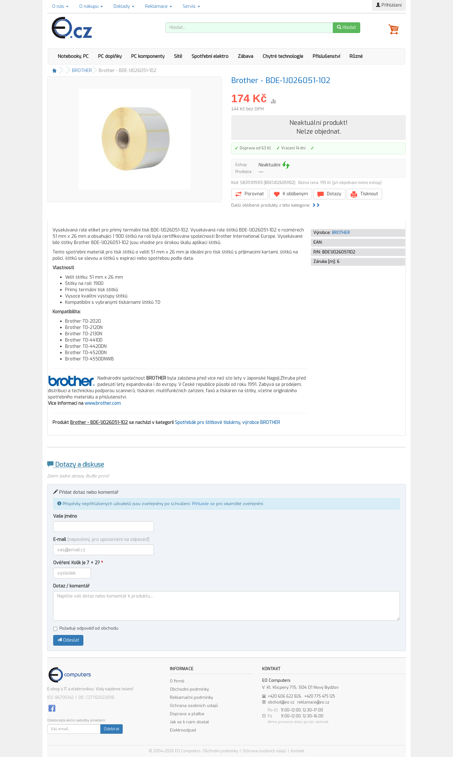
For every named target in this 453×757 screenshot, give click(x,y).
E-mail (101, 540)
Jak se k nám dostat (189, 722)
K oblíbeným (290, 194)
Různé (356, 56)
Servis (191, 6)
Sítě (178, 56)
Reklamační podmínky (191, 697)
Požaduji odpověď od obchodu (85, 628)
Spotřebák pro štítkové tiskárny (207, 423)
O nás (60, 6)
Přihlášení (389, 5)
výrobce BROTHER (261, 423)
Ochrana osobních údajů (194, 705)
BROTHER (82, 71)
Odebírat (111, 729)
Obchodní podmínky (189, 689)
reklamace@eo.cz (313, 702)
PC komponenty (148, 56)
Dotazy (329, 194)
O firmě (177, 681)
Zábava (245, 56)
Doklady (124, 6)
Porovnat (249, 194)
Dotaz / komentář (71, 586)
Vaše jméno (65, 516)
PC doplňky (110, 56)
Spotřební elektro (210, 56)
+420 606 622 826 (284, 696)
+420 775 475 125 (319, 696)
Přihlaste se (203, 503)
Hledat (346, 28)
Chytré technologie (283, 56)
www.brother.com (103, 403)
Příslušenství (326, 56)
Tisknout (364, 194)
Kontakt (297, 751)
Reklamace (158, 6)
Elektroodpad (183, 730)
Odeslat (68, 640)
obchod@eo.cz (281, 702)
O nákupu (91, 6)
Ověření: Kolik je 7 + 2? (78, 563)
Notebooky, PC (73, 56)
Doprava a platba (187, 713)
